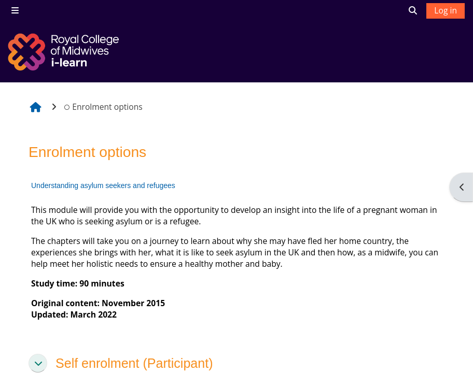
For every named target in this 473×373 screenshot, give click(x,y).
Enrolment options (103, 106)
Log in (445, 10)
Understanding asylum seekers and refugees (103, 185)
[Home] (65, 51)
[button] (38, 363)
